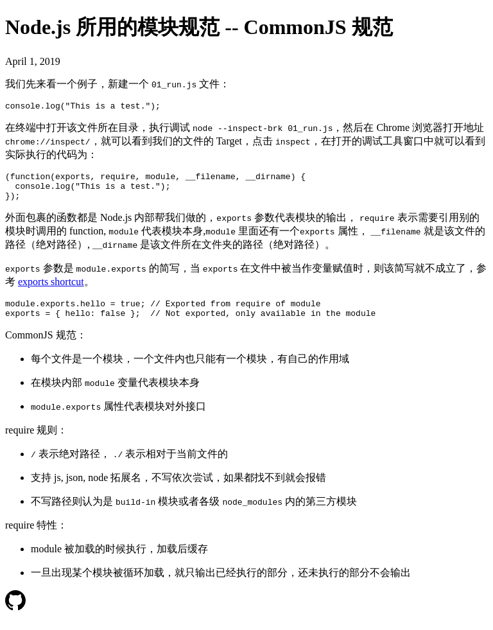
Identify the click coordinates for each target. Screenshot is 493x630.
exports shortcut (51, 289)
